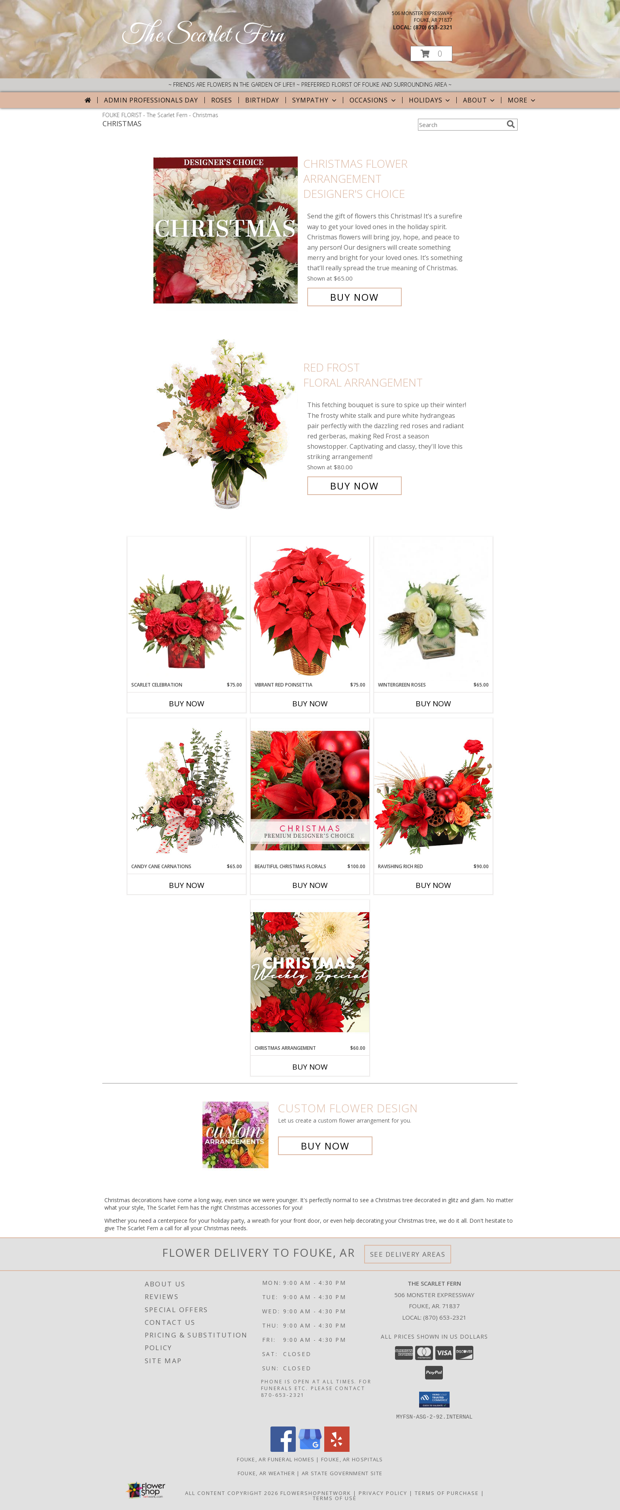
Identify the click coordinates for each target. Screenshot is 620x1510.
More (522, 100)
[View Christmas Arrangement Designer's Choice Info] (310, 972)
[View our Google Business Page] (310, 1449)
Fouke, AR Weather (266, 1472)
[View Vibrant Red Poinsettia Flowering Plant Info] (310, 609)
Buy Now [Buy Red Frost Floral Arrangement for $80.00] (354, 485)
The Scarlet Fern (203, 36)
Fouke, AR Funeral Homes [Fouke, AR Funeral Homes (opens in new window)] (275, 1459)
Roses (221, 100)
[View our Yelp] (337, 1449)
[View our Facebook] (283, 1449)
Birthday (262, 100)
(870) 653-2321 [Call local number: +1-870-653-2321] (432, 27)
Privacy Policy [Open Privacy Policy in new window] (383, 1492)
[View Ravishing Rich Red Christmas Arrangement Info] (433, 790)
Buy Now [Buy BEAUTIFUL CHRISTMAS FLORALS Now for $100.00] (310, 885)
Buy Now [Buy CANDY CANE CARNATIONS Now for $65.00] (186, 885)
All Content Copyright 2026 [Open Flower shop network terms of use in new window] (231, 1492)
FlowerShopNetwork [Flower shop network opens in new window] (315, 1492)
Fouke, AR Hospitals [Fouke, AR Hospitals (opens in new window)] (352, 1459)
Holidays (430, 100)
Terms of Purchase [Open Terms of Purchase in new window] (447, 1492)
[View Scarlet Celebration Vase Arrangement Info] (186, 609)
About (479, 100)
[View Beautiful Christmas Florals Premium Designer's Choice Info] (310, 790)
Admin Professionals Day (151, 100)
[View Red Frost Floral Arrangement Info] (226, 427)
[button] (431, 53)
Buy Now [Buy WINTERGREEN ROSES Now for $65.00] (433, 703)
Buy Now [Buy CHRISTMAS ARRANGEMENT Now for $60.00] (310, 1067)
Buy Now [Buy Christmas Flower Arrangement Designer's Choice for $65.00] (354, 297)
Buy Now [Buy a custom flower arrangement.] (325, 1145)
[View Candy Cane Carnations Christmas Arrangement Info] (186, 791)
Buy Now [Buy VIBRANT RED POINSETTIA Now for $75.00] (310, 703)
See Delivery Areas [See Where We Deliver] (408, 1254)
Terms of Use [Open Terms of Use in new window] (335, 1497)
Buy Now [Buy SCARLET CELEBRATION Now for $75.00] (186, 703)
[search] (511, 124)
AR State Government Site (342, 1472)
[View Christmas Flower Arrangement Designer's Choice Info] (226, 230)
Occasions (373, 100)
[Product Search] (460, 124)
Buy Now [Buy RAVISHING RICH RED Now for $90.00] (433, 885)
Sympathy (315, 100)
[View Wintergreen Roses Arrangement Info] (433, 609)
